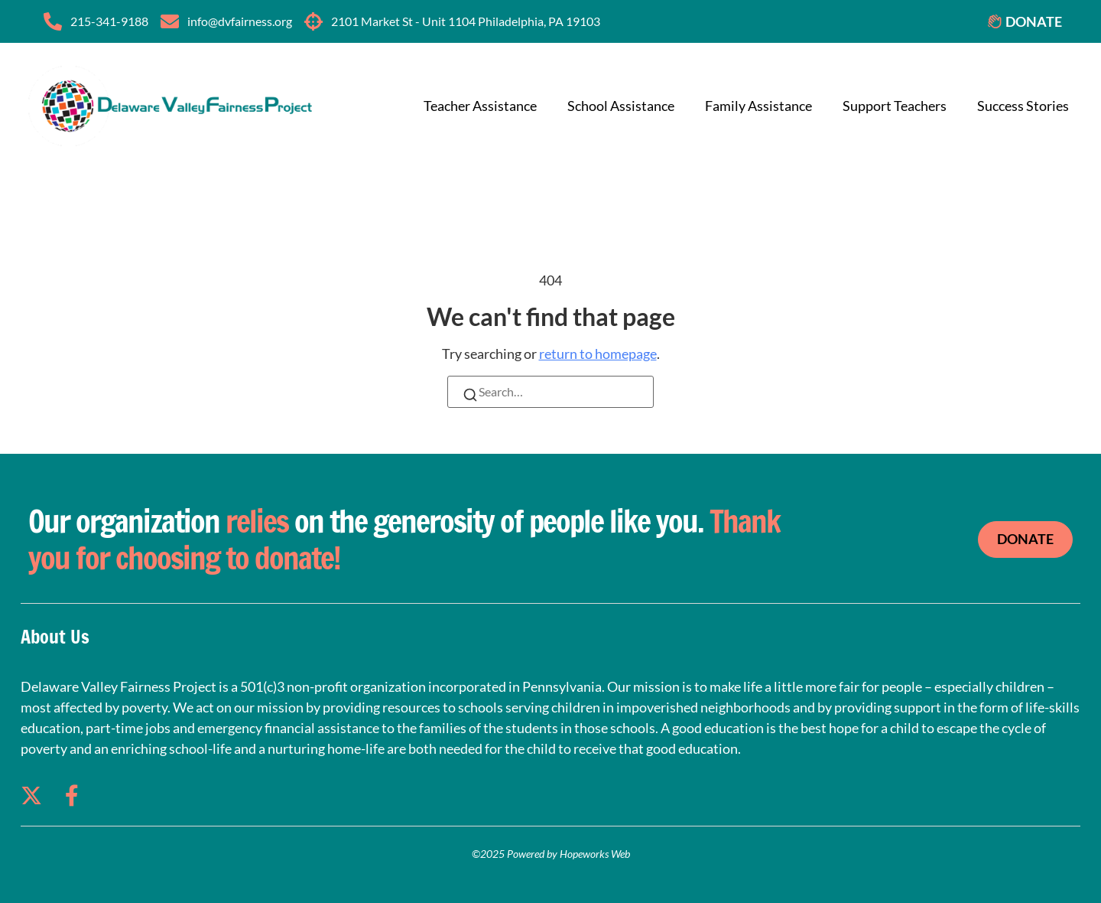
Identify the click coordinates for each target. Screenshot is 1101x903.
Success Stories (1023, 105)
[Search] (470, 397)
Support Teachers (895, 105)
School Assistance (620, 105)
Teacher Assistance (480, 105)
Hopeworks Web (595, 853)
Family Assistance (758, 105)
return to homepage (598, 353)
